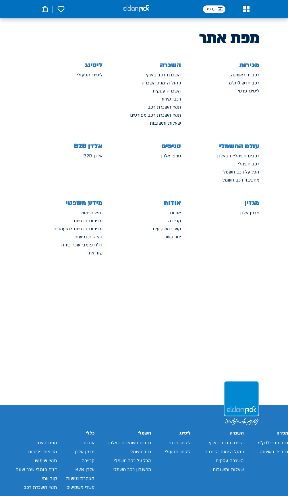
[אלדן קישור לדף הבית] (136, 9)
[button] (246, 9)
